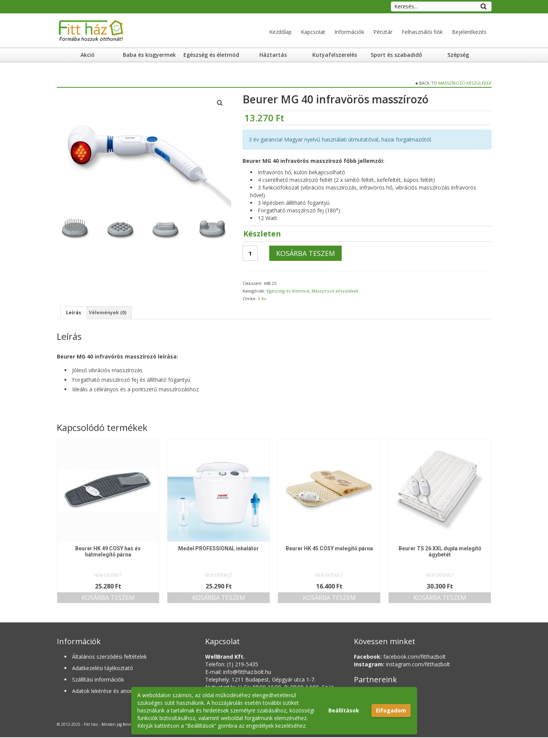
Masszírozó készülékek (465, 83)
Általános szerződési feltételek (109, 657)
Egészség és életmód (288, 291)
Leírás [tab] (74, 313)
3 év (262, 298)
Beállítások (343, 710)
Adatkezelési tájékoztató (102, 668)
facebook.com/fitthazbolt (400, 657)
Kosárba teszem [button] (108, 598)
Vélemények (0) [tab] (111, 313)
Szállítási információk (98, 680)
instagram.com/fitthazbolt (402, 665)
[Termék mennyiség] (250, 253)
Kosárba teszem (305, 253)
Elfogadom (391, 710)
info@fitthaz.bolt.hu (247, 672)
